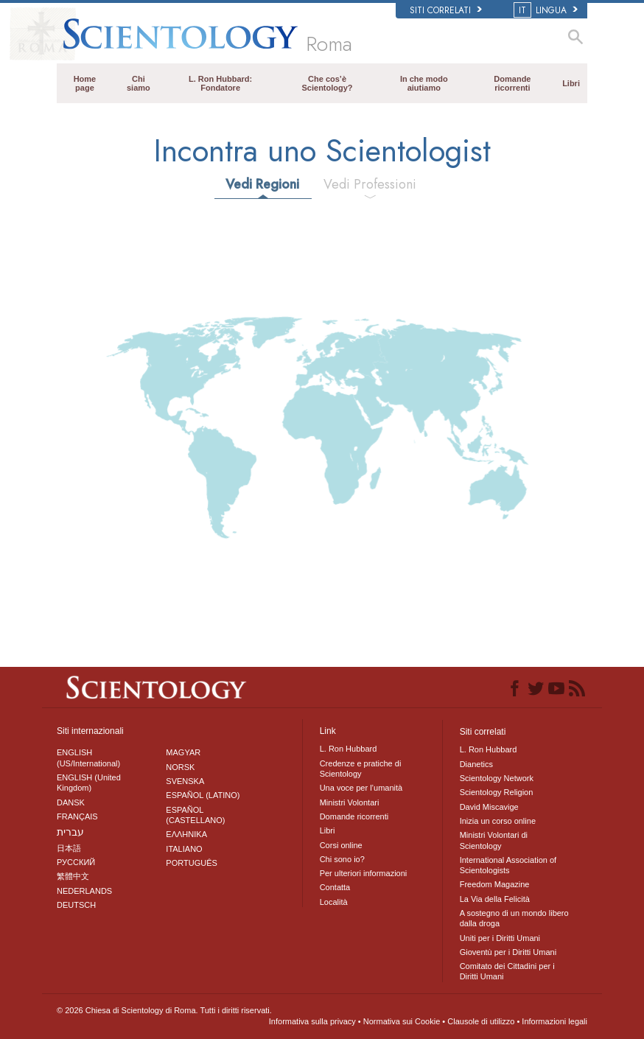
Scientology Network (496, 778)
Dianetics (476, 764)
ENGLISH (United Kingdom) (89, 782)
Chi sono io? (342, 859)
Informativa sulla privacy (312, 1021)
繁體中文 (73, 876)
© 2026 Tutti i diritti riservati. (164, 1010)
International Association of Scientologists (508, 865)
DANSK (71, 802)
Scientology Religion (496, 792)
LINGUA (547, 10)
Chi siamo (138, 83)
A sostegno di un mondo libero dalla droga (514, 918)
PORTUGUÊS (191, 862)
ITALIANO (184, 848)
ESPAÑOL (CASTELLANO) (195, 815)
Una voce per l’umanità (361, 787)
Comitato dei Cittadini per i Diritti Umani (507, 971)
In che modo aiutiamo (424, 83)
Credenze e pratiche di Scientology (361, 768)
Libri (571, 83)
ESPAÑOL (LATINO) (202, 795)
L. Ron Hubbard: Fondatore (220, 83)
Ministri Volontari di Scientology (494, 840)
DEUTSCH (76, 904)
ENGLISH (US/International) (88, 757)
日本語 (69, 848)
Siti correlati (446, 10)
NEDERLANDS (84, 890)
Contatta (335, 887)
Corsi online (341, 845)
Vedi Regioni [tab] (262, 184)
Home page (85, 83)
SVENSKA (185, 781)
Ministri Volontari (349, 802)
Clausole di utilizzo (480, 1021)
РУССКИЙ (76, 862)
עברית (70, 832)
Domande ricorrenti (512, 83)
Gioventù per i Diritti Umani (508, 952)
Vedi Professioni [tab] (369, 184)
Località (334, 902)
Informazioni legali (554, 1021)
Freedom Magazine (495, 884)
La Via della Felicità (495, 899)
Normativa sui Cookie (402, 1021)
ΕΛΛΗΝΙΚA (186, 834)
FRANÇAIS (77, 816)
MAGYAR (183, 752)
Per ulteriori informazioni (363, 873)
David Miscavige (489, 806)
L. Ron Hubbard (348, 748)
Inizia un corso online (498, 820)
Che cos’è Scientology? (327, 83)
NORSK (180, 767)
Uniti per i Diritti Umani (500, 938)
